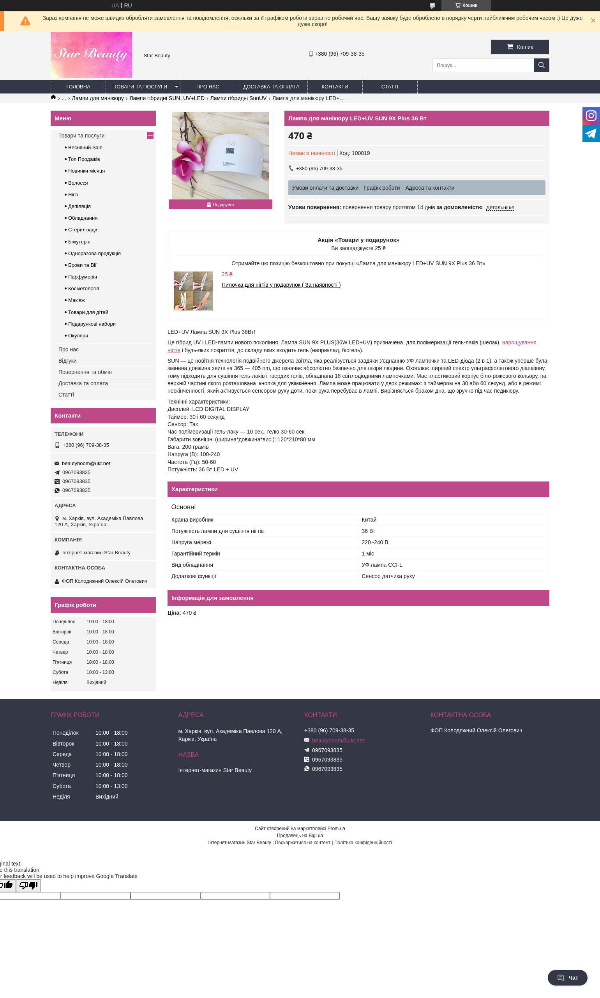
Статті (390, 87)
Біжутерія (79, 242)
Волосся (78, 183)
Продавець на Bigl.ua (300, 835)
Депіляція (79, 206)
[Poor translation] (28, 885)
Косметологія (83, 288)
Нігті (73, 194)
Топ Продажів (84, 159)
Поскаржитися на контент (302, 842)
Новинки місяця (86, 171)
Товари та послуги (140, 87)
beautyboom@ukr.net (86, 463)
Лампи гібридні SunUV (238, 98)
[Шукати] (541, 65)
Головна (78, 87)
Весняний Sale (85, 147)
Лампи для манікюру (98, 98)
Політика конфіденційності (363, 842)
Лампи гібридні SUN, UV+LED (167, 98)
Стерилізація (83, 230)
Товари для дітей (88, 312)
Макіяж (76, 300)
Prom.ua (336, 828)
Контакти (335, 87)
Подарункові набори (92, 324)
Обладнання (82, 218)
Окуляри (78, 336)
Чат (567, 977)
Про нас (207, 87)
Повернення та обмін (85, 372)
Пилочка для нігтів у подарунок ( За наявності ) (281, 285)
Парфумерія (82, 277)
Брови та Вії (82, 265)
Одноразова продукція (94, 253)
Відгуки (67, 361)
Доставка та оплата (271, 87)
